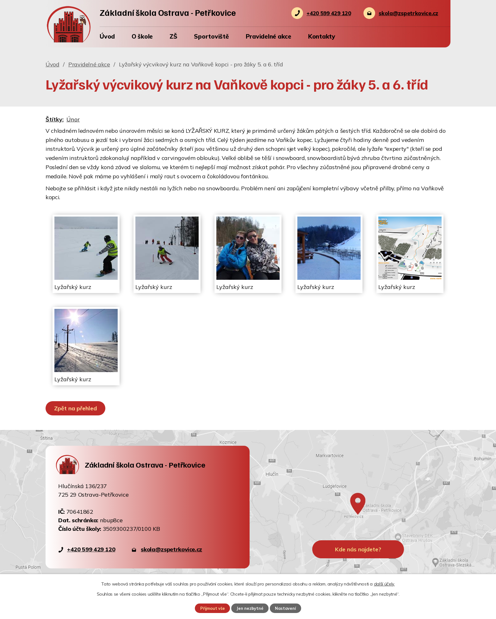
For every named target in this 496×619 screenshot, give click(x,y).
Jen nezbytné (250, 608)
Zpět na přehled (75, 408)
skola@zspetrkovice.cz (171, 549)
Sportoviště (211, 36)
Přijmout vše (212, 608)
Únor (73, 119)
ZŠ (173, 36)
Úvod (107, 36)
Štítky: (55, 119)
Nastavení (285, 608)
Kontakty (321, 36)
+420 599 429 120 (91, 549)
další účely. (384, 584)
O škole (142, 36)
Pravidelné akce (268, 36)
